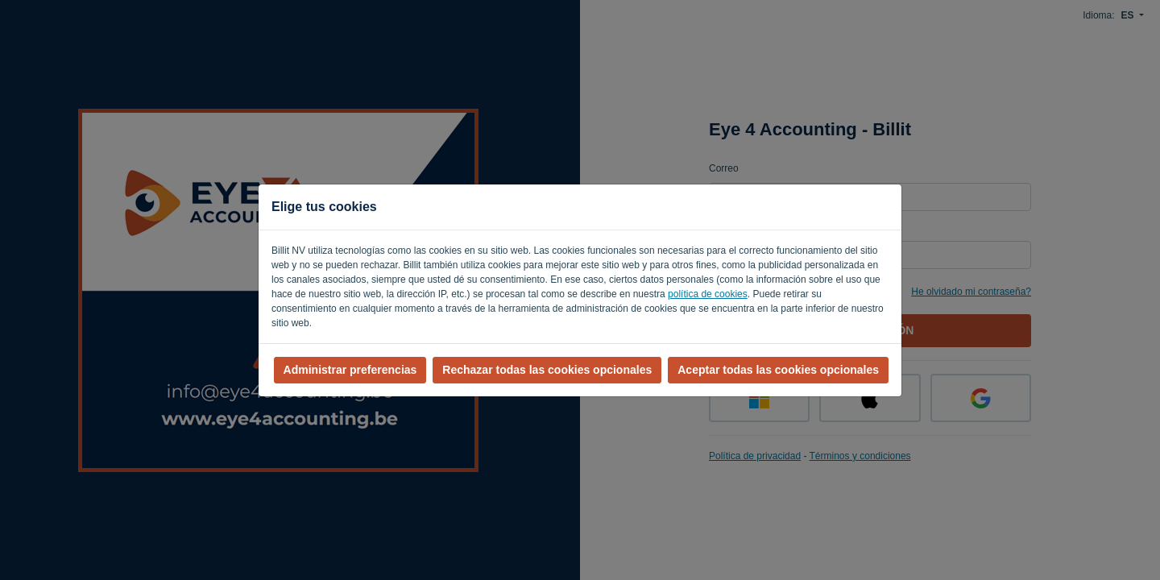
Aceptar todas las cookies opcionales (778, 369)
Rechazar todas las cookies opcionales (547, 369)
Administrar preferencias (350, 369)
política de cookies (708, 294)
